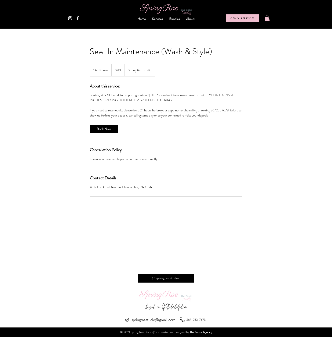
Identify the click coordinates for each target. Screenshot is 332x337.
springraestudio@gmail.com (153, 320)
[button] (267, 18)
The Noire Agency (201, 332)
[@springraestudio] (166, 278)
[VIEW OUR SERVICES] (242, 18)
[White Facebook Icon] (77, 18)
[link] (104, 129)
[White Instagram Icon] (70, 18)
